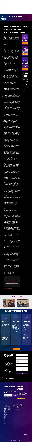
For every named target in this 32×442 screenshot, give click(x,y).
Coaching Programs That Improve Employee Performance (24, 80)
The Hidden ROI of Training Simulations (23, 85)
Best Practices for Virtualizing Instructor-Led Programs (27, 86)
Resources (18, 402)
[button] (27, 1)
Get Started (27, 17)
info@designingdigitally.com (9, 378)
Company (21, 402)
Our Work (14, 402)
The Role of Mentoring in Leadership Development (27, 80)
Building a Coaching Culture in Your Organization (24, 90)
